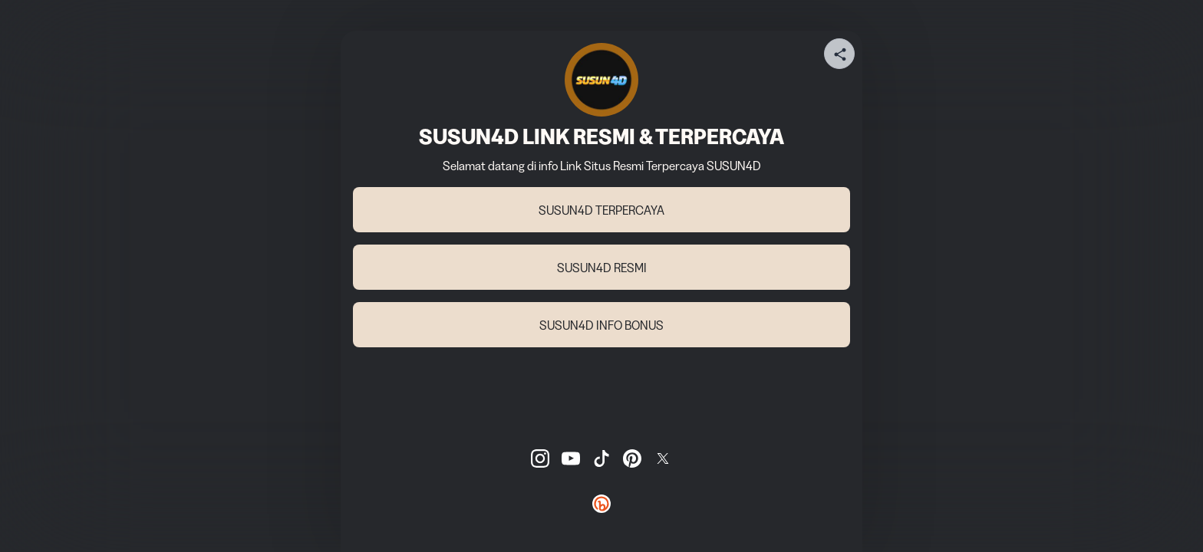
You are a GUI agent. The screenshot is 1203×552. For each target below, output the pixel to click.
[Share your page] (839, 53)
